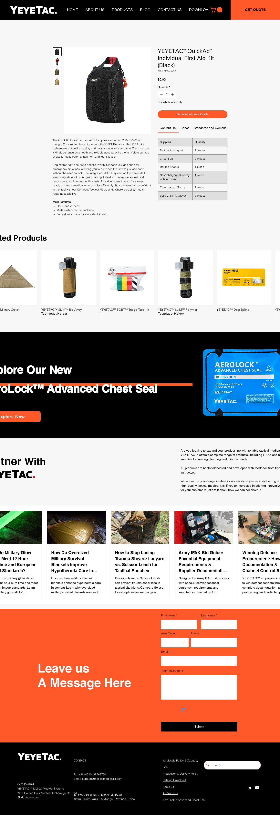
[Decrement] (160, 94)
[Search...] (232, 765)
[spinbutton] (166, 94)
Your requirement (172, 670)
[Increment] (172, 94)
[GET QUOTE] (255, 10)
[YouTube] (257, 787)
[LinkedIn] (249, 787)
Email (164, 651)
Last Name (208, 615)
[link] (168, 128)
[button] (217, 10)
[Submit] (199, 727)
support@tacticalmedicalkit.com (102, 779)
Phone (195, 633)
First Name (168, 615)
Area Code (168, 633)
